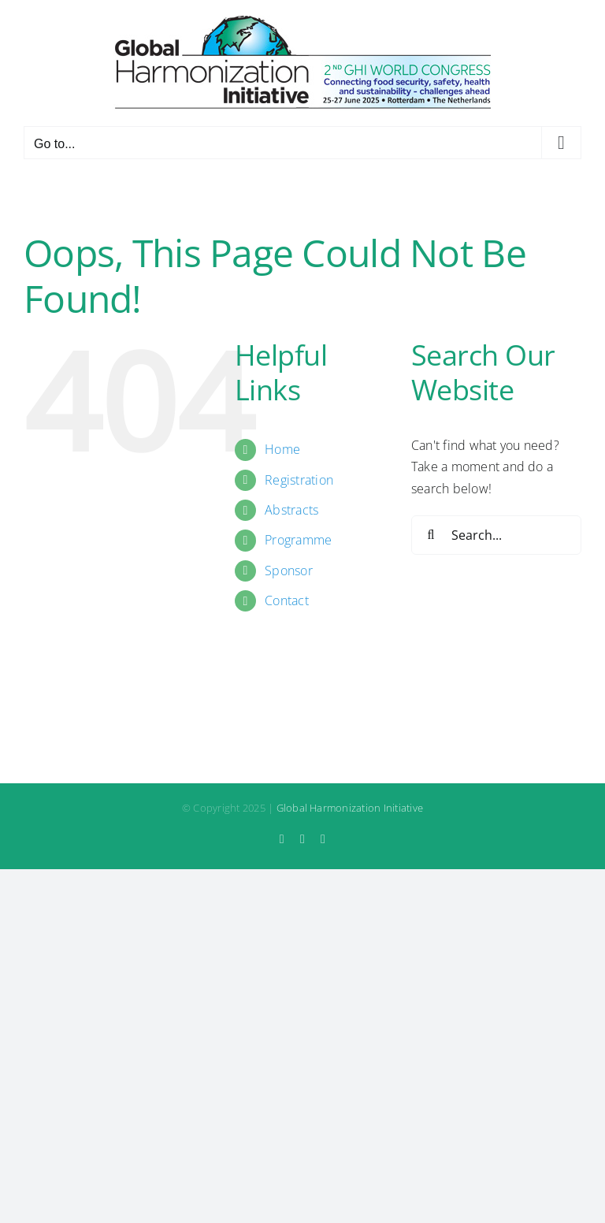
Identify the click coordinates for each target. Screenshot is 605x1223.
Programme (298, 539)
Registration (299, 480)
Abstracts (291, 510)
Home (282, 449)
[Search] (431, 535)
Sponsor (289, 570)
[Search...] (496, 535)
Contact (287, 600)
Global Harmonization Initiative (350, 808)
